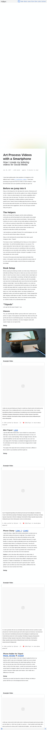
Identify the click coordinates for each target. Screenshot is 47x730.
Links (39, 1)
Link (16, 430)
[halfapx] (3, 1)
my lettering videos (20, 179)
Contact (43, 1)
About (25, 1)
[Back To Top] (45, 728)
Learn (29, 1)
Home (22, 1)
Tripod (21, 656)
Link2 (25, 531)
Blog (32, 1)
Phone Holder (9, 656)
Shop (36, 1)
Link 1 (19, 531)
